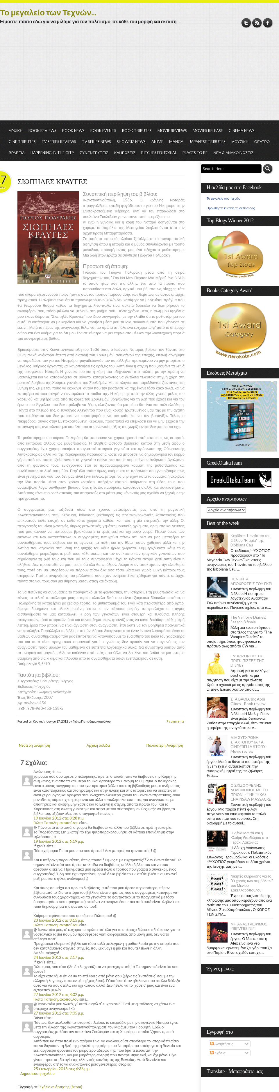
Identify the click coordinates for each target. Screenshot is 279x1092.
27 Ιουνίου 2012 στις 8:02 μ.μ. (58, 994)
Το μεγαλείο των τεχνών (223, 198)
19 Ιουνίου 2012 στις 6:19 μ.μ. (58, 841)
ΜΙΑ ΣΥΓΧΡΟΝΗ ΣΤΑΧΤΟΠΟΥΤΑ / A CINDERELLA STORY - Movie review (249, 744)
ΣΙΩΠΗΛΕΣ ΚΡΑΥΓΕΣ (52, 182)
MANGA (176, 141)
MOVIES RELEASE (208, 130)
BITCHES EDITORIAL (159, 152)
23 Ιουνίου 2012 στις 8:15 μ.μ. (58, 920)
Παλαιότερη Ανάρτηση (164, 745)
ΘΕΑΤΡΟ (262, 141)
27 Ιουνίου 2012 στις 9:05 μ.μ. (58, 1013)
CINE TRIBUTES (22, 141)
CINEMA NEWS (242, 130)
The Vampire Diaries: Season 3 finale (248, 619)
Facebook (267, 22)
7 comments (176, 721)
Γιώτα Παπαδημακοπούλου (55, 822)
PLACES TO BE (195, 152)
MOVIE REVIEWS (172, 130)
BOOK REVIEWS (42, 130)
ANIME (157, 141)
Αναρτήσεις (221, 1044)
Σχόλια (218, 1053)
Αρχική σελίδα (98, 745)
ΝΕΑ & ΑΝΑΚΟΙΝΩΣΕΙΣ (233, 152)
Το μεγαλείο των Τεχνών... (48, 12)
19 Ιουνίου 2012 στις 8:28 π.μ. (58, 818)
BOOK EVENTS (103, 130)
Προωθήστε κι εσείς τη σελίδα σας (231, 208)
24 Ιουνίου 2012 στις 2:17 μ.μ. (58, 957)
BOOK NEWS (73, 130)
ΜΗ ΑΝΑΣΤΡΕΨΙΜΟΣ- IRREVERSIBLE (249, 926)
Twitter (246, 22)
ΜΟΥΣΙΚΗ (239, 141)
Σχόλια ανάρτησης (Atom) (60, 1086)
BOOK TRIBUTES (137, 130)
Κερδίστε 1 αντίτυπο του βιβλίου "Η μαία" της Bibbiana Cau (250, 540)
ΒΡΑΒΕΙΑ (17, 152)
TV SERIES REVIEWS (59, 141)
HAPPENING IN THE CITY (52, 152)
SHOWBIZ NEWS (131, 141)
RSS (257, 22)
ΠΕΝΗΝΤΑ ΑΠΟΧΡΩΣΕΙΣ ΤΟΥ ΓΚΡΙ (251, 581)
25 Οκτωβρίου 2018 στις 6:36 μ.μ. (61, 1068)
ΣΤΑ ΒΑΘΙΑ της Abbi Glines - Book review (247, 701)
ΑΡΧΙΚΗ (16, 130)
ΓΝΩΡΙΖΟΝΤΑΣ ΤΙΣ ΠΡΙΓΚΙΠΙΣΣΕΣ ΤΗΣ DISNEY (247, 660)
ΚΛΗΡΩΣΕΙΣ (125, 152)
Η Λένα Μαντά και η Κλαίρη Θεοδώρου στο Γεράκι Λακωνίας (249, 837)
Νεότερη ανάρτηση (34, 745)
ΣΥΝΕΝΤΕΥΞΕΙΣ (94, 152)
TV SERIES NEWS (96, 141)
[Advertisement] (139, 77)
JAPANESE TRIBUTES (207, 141)
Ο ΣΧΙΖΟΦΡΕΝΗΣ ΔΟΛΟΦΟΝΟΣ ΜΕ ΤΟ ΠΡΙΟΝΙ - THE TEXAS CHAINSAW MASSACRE (250, 792)
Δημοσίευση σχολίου (37, 1073)
